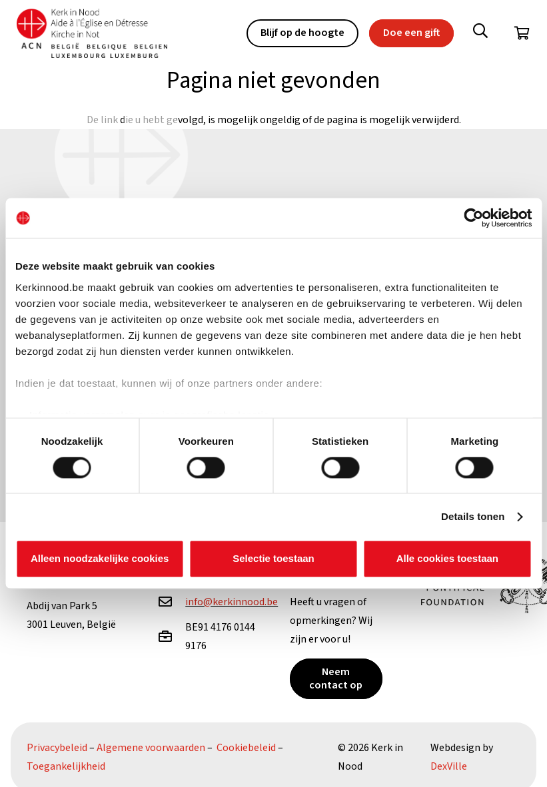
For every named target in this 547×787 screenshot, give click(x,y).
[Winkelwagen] (521, 33)
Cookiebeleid (246, 747)
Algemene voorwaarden (151, 747)
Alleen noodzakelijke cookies (100, 559)
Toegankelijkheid (66, 766)
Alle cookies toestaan (447, 559)
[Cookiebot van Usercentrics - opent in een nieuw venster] (473, 218)
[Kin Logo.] (93, 34)
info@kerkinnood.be (231, 602)
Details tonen (472, 516)
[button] (480, 33)
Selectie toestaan (273, 559)
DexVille (448, 766)
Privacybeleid (57, 747)
